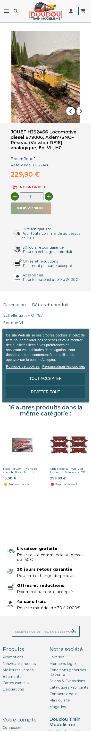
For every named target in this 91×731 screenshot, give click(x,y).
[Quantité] (31, 196)
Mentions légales (64, 663)
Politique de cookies (22, 366)
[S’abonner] (72, 631)
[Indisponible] (31, 208)
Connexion (12, 727)
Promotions (13, 657)
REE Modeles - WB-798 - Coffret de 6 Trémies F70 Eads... (68, 472)
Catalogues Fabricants (69, 687)
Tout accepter (45, 378)
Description (14, 305)
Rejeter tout (45, 392)
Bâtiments (12, 676)
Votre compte (20, 720)
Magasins (58, 707)
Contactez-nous (64, 694)
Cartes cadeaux (16, 683)
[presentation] (70, 111)
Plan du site (60, 700)
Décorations (13, 689)
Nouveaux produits (19, 663)
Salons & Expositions (67, 681)
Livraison (57, 657)
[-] (15, 196)
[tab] (14, 305)
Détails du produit (50, 305)
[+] (49, 196)
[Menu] (6, 11)
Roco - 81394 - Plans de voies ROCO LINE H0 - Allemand (20, 472)
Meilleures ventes (18, 670)
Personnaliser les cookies (63, 366)
